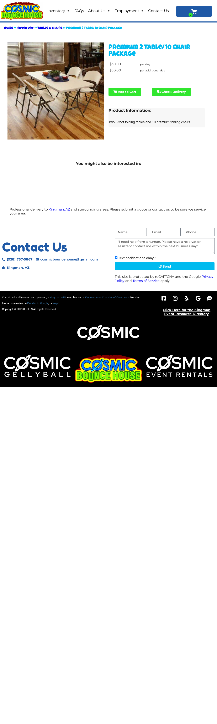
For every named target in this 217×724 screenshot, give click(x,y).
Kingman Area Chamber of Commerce (107, 297)
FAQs (79, 11)
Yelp (55, 303)
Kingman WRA (58, 297)
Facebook (33, 303)
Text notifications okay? (137, 258)
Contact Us (158, 11)
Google (44, 303)
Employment (129, 11)
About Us (99, 11)
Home (8, 28)
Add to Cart (124, 92)
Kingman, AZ (59, 209)
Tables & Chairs (50, 28)
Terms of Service (146, 281)
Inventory (58, 11)
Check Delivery (171, 92)
